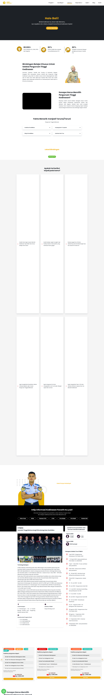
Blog (94, 2)
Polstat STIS (42, 518)
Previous (2, 659)
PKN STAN (23, 518)
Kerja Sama (78, 2)
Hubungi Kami (52, 156)
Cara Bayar (60, 2)
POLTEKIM (62, 518)
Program (51, 2)
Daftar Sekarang (52, 28)
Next (103, 659)
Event (99, 2)
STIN (53, 518)
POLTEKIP (73, 518)
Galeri (87, 2)
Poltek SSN (84, 518)
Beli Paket (18, 679)
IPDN (32, 518)
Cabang (69, 2)
